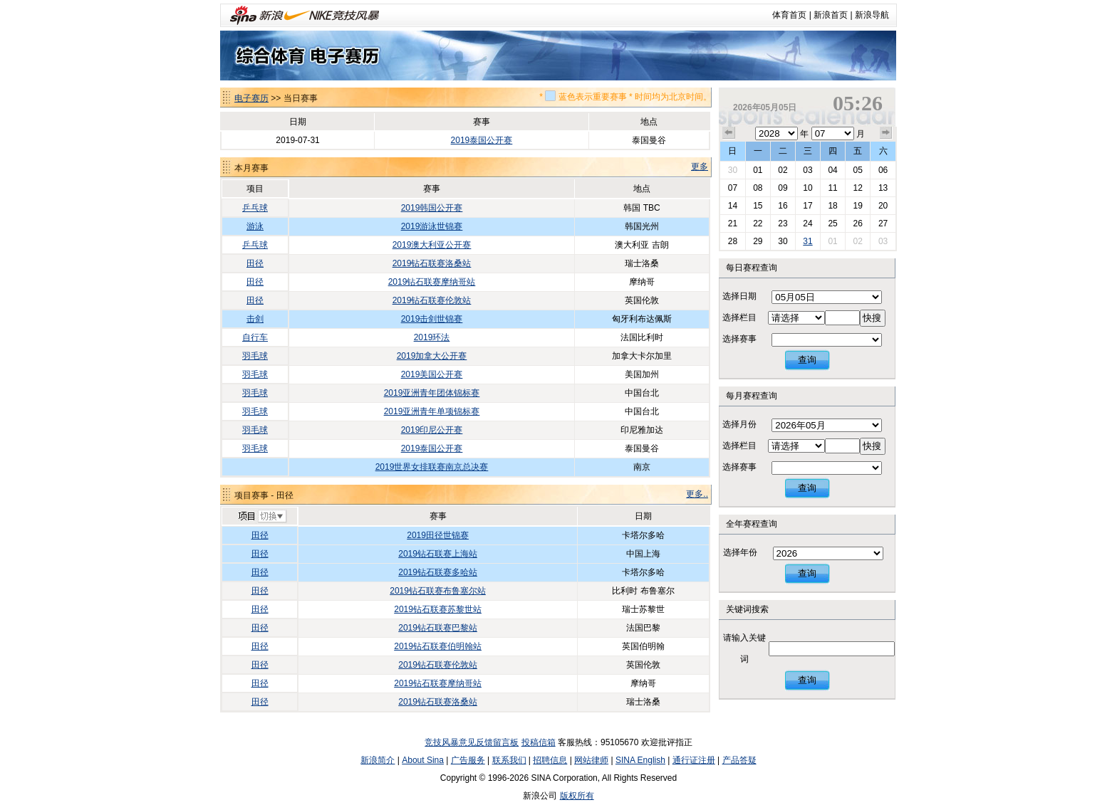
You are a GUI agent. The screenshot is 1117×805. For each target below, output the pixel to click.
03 (807, 170)
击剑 (255, 319)
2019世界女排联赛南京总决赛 (432, 467)
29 (757, 241)
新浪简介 (377, 760)
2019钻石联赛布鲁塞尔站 (438, 591)
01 (757, 170)
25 (832, 223)
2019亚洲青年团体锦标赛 (432, 393)
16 (782, 206)
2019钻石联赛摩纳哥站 (432, 282)
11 (832, 188)
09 (782, 188)
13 (883, 188)
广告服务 (468, 760)
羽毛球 (255, 356)
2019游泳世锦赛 (432, 226)
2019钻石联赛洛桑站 (432, 263)
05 (857, 170)
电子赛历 (251, 98)
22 (757, 223)
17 (807, 206)
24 (807, 223)
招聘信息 (550, 760)
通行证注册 (693, 760)
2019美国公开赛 (432, 374)
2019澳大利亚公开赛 (432, 245)
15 (757, 206)
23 (782, 223)
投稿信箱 (538, 742)
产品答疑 (739, 760)
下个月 (886, 133)
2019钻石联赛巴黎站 (437, 628)
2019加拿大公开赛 (432, 356)
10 (807, 188)
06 (883, 170)
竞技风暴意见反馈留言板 (472, 742)
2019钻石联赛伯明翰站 (438, 646)
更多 (699, 167)
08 (757, 188)
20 (883, 206)
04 (832, 170)
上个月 (728, 133)
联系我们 (509, 760)
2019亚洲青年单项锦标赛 (432, 411)
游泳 (255, 226)
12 (857, 188)
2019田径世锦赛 (438, 535)
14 (732, 206)
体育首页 (789, 15)
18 (832, 206)
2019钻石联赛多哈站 (437, 572)
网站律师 (591, 760)
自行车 (255, 337)
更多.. (697, 494)
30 (732, 170)
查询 (807, 359)
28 (732, 241)
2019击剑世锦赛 (432, 319)
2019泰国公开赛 (482, 140)
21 (732, 223)
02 (782, 170)
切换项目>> (262, 517)
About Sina (423, 760)
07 (732, 188)
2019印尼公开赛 (432, 430)
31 (807, 241)
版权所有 (577, 796)
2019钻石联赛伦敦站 (432, 300)
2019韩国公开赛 (432, 208)
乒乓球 (255, 208)
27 (883, 223)
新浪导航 (872, 15)
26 (857, 223)
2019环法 (432, 337)
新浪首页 (831, 15)
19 (857, 206)
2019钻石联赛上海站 (437, 554)
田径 (255, 263)
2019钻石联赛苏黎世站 (438, 609)
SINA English (640, 760)
